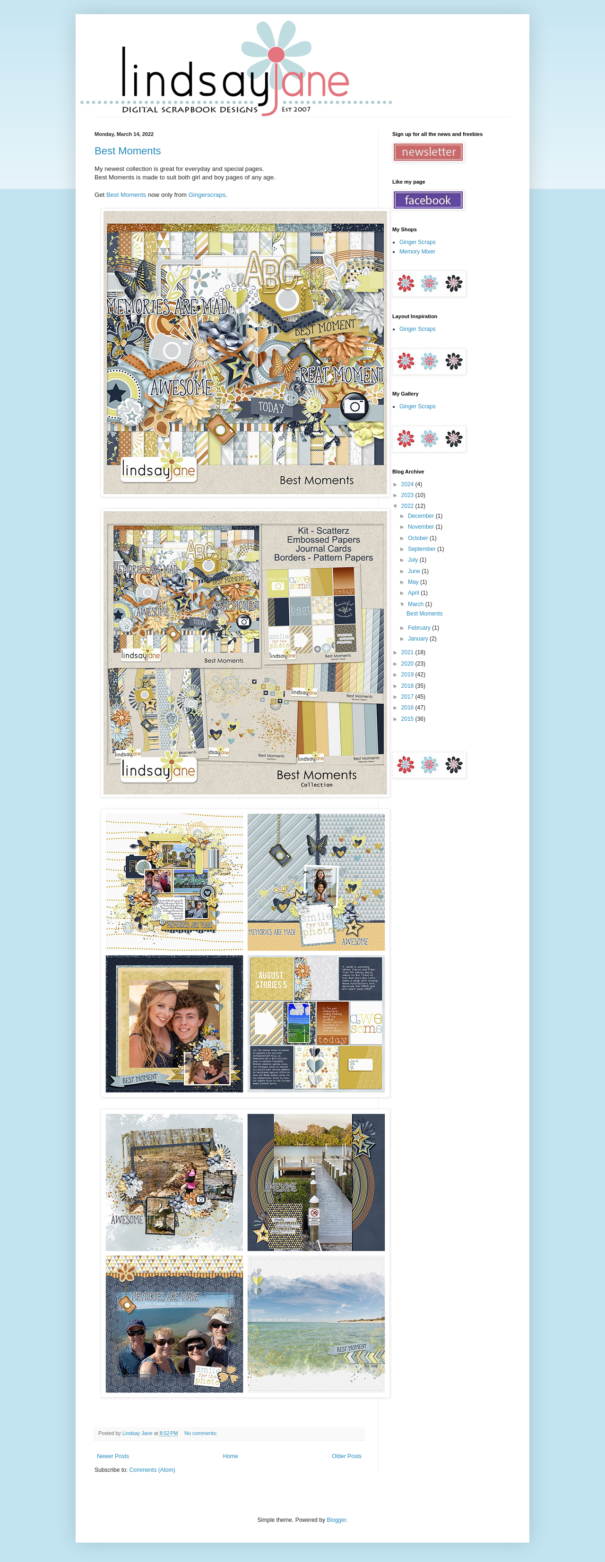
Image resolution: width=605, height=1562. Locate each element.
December (422, 516)
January (419, 638)
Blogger (336, 1520)
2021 (408, 652)
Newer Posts (113, 1456)
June (415, 571)
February (420, 628)
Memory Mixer (417, 251)
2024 (408, 484)
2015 (408, 719)
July (414, 560)
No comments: (201, 1433)
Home (230, 1456)
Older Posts (347, 1456)
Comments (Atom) (152, 1470)
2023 (408, 495)
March (416, 604)
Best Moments (128, 151)
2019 (408, 674)
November (422, 526)
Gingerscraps (207, 194)
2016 (408, 707)
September (422, 549)
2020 (408, 663)
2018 (408, 686)
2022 (408, 506)
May (414, 582)
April (414, 593)
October (419, 538)
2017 (408, 696)
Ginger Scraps (417, 242)
